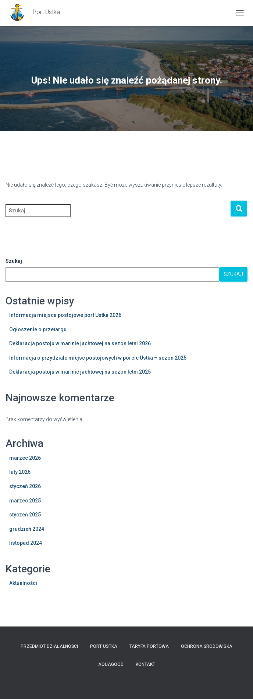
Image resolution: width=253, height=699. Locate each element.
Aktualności (23, 583)
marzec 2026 (25, 458)
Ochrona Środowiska (206, 646)
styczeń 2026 (25, 486)
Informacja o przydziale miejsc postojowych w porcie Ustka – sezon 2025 (97, 358)
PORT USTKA (103, 646)
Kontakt (145, 664)
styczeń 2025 (25, 515)
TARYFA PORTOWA (149, 646)
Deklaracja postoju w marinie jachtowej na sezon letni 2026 (80, 343)
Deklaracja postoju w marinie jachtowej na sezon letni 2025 (80, 372)
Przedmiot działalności (49, 646)
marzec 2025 (25, 501)
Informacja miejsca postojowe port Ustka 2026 (65, 315)
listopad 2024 (25, 543)
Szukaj (14, 261)
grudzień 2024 (26, 529)
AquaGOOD (111, 664)
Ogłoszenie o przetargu (38, 329)
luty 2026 (20, 472)
